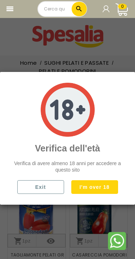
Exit (40, 187)
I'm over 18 (95, 187)
